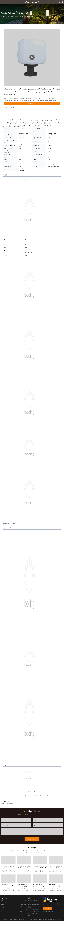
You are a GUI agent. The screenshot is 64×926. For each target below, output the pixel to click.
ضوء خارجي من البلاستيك (19, 16)
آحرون (20, 913)
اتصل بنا (2, 911)
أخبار (2, 909)
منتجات (27, 16)
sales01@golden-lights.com (7, 803)
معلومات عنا (3, 907)
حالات (2, 906)
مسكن (31, 16)
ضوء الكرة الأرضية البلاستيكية (7, 16)
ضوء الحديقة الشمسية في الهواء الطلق (23, 909)
